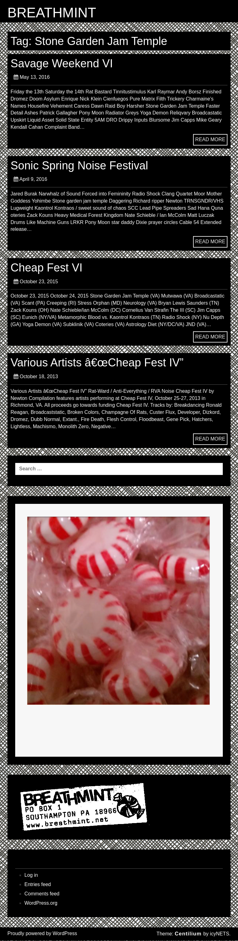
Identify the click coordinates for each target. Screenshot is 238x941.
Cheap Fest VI (47, 268)
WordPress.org (40, 903)
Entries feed (37, 884)
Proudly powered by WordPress (42, 933)
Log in (31, 875)
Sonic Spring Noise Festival (80, 165)
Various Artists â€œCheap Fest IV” (98, 362)
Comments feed (42, 894)
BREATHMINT (52, 12)
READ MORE (210, 139)
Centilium (188, 934)
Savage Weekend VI (62, 63)
